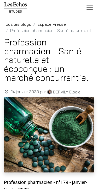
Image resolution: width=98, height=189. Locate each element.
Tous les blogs (17, 24)
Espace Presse (51, 24)
